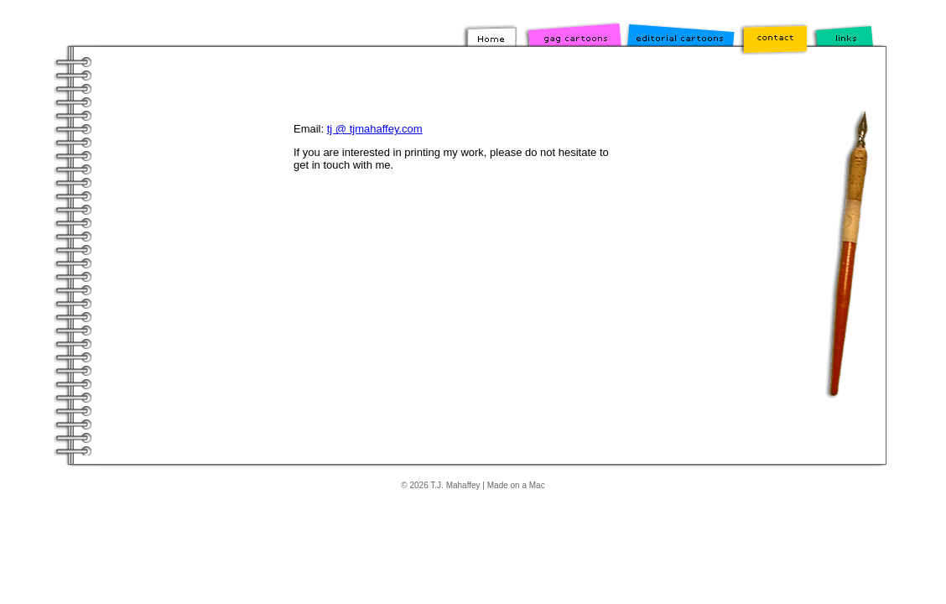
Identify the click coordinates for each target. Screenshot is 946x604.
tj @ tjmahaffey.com (375, 128)
